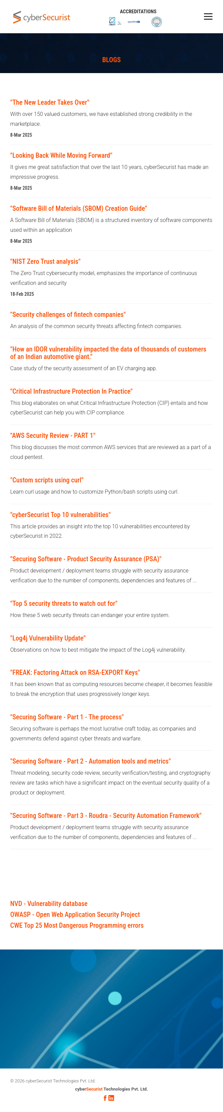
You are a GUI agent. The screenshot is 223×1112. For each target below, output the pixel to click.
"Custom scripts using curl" (47, 480)
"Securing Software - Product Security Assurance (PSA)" (85, 559)
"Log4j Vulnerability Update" (48, 638)
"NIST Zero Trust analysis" (45, 261)
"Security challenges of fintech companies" (68, 314)
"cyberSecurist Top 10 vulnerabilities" (60, 515)
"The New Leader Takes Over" (49, 102)
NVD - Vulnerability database (49, 904)
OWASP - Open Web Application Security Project (75, 914)
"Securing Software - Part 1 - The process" (67, 717)
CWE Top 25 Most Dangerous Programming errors (76, 925)
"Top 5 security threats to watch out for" (63, 603)
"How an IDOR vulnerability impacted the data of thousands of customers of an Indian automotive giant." (108, 353)
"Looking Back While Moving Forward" (61, 155)
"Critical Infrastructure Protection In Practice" (71, 391)
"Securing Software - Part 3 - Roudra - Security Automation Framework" (106, 815)
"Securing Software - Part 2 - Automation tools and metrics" (90, 761)
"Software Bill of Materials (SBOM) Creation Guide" (78, 208)
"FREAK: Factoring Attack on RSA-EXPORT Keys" (75, 672)
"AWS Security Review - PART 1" (53, 435)
